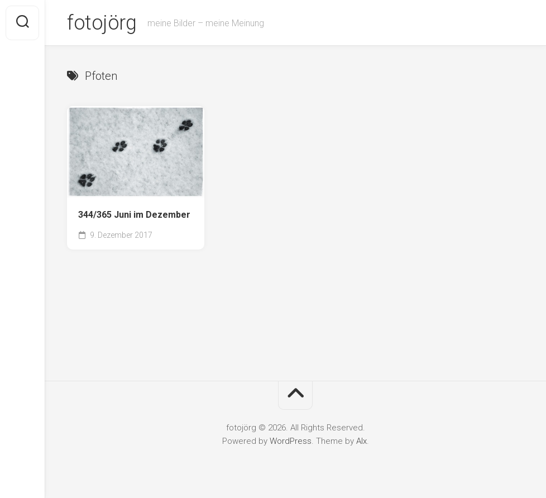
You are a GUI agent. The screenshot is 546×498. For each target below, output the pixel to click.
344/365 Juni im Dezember (134, 214)
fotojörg (101, 23)
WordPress (291, 441)
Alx (361, 441)
